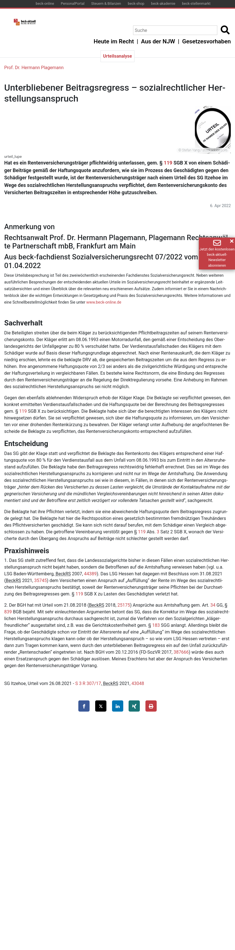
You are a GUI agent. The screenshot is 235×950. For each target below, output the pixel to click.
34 (212, 605)
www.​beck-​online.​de (103, 302)
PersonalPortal (72, 3)
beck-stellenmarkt (196, 3)
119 (168, 163)
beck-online (45, 3)
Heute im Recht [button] (114, 41)
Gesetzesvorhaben (206, 41)
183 (156, 625)
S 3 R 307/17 (88, 683)
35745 (40, 580)
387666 (181, 652)
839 (8, 611)
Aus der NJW (158, 41)
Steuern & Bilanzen (106, 3)
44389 (90, 573)
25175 (123, 605)
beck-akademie (163, 3)
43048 (137, 683)
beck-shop (136, 3)
